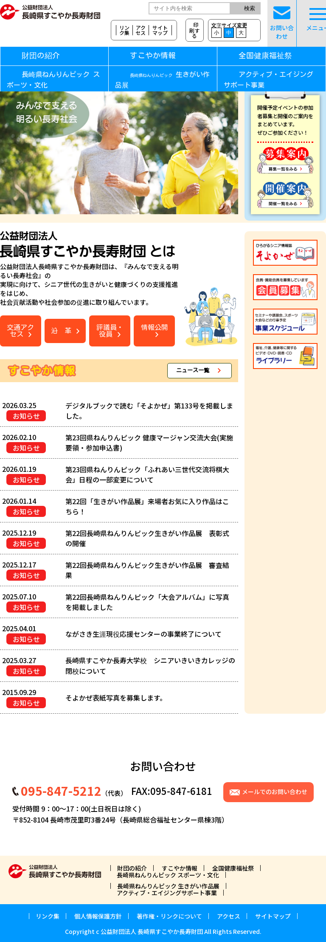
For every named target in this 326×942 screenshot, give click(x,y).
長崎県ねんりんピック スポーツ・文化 (53, 80)
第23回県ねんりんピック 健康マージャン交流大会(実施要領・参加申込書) (149, 442)
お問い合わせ (282, 23)
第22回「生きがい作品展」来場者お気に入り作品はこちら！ (147, 506)
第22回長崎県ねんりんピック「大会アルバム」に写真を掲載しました (147, 602)
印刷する (194, 30)
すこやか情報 (167, 55)
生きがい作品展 (162, 80)
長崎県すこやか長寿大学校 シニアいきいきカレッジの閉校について (150, 665)
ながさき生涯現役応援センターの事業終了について (143, 634)
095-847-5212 (61, 790)
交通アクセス (20, 331)
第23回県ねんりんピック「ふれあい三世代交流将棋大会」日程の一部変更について (147, 474)
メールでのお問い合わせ (274, 791)
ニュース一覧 (192, 370)
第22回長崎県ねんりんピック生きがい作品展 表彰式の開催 (147, 538)
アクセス (140, 30)
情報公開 (154, 327)
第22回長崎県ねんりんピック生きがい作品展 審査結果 (147, 570)
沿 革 (61, 330)
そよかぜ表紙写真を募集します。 (115, 697)
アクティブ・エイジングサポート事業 (268, 80)
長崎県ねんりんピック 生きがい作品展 (168, 886)
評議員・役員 (110, 331)
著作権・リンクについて (169, 916)
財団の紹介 (41, 55)
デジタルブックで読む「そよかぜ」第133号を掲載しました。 (149, 410)
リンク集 (124, 30)
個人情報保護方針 (98, 916)
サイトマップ (160, 30)
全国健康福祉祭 (265, 55)
